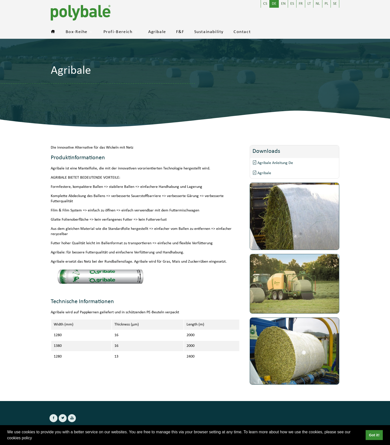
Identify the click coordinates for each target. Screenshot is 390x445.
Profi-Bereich (118, 32)
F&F (180, 32)
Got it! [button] (374, 435)
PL (326, 4)
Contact (242, 32)
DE (274, 4)
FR (301, 4)
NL (318, 4)
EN (283, 4)
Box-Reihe (77, 32)
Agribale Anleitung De (272, 163)
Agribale (157, 32)
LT (309, 4)
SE (335, 4)
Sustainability (209, 32)
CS (265, 4)
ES (292, 4)
